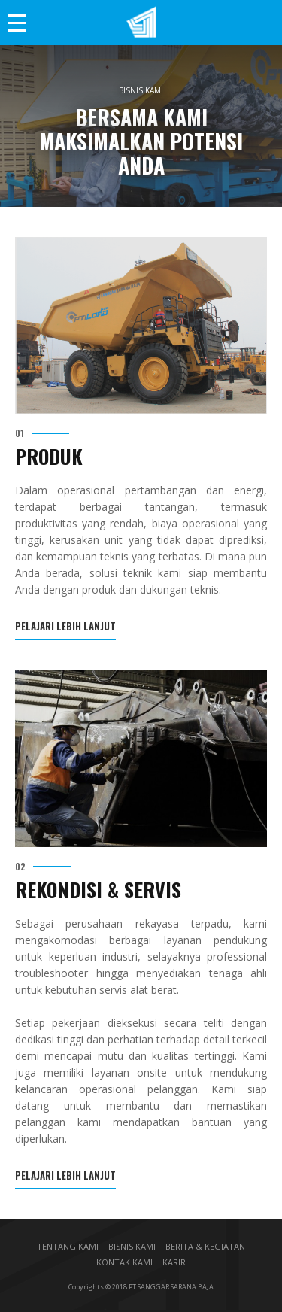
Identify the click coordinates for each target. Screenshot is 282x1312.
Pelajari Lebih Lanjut (65, 627)
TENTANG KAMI (68, 1246)
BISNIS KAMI (132, 1246)
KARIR (174, 1262)
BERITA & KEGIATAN (205, 1246)
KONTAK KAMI (124, 1262)
